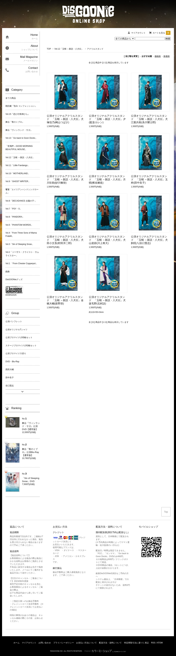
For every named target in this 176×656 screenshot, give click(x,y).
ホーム (16, 643)
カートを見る (161, 33)
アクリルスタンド (95, 49)
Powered (105, 651)
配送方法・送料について (110, 643)
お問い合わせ (44, 643)
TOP (49, 49)
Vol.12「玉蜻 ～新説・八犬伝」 (69, 49)
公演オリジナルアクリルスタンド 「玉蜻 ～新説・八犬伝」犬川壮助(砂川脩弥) (65, 179)
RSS (153, 643)
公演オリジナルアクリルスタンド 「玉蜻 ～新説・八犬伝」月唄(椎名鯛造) (107, 179)
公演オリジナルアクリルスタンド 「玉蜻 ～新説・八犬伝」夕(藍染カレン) (107, 119)
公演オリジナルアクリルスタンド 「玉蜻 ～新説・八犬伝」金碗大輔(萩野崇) (65, 300)
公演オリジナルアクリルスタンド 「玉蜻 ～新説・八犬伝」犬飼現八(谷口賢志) (149, 240)
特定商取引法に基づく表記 (136, 643)
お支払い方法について (86, 643)
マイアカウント (138, 33)
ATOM (160, 643)
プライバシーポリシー (63, 643)
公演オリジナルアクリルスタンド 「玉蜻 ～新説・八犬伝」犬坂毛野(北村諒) (107, 300)
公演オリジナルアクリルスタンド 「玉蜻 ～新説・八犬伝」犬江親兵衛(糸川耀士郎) (149, 119)
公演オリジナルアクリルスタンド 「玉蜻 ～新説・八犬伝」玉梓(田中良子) (149, 179)
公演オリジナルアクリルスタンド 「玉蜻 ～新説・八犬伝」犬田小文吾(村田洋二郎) (65, 240)
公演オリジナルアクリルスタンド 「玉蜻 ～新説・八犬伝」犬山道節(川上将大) (107, 240)
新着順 (166, 56)
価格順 (158, 56)
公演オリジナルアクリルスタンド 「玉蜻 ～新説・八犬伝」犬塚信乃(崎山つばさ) (65, 119)
